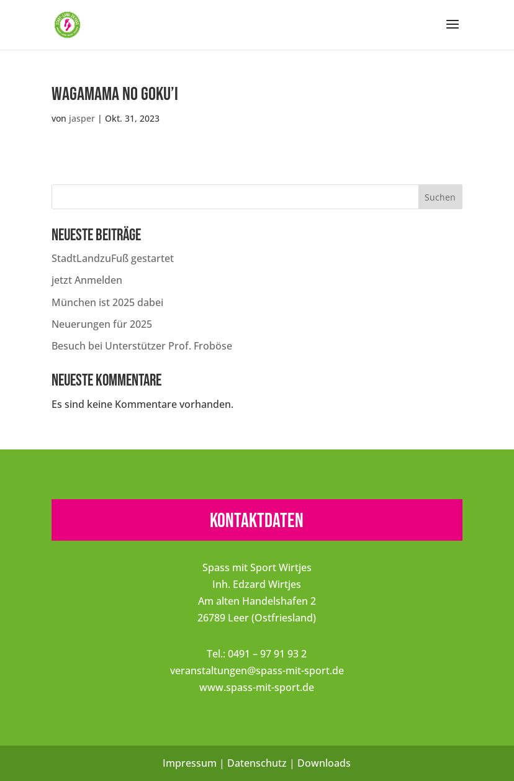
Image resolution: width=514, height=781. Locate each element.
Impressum (190, 763)
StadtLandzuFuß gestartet (113, 258)
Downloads (324, 763)
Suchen (440, 197)
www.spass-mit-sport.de (256, 687)
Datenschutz (257, 763)
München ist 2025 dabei (107, 302)
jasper (82, 118)
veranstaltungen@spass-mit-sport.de (257, 670)
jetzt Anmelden (87, 280)
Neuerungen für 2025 (102, 324)
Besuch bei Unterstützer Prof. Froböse (142, 346)
